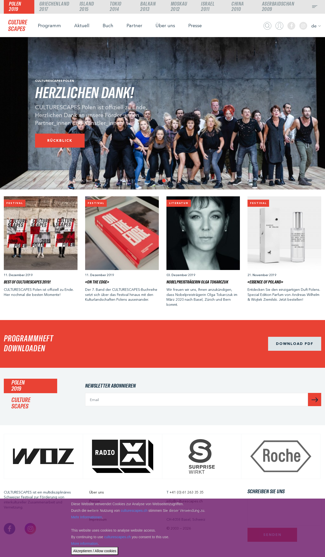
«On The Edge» (97, 282)
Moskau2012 (179, 6)
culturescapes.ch (134, 510)
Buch (108, 25)
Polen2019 (15, 6)
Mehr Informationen (86, 517)
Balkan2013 (148, 6)
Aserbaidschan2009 (278, 6)
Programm (49, 25)
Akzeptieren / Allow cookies (94, 551)
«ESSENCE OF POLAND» (265, 282)
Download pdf (294, 343)
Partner (134, 25)
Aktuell (81, 25)
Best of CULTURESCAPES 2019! (27, 282)
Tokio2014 (115, 6)
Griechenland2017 (54, 6)
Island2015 (87, 6)
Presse (195, 25)
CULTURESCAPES (17, 25)
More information (84, 544)
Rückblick (59, 140)
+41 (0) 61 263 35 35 (186, 492)
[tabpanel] (162, 113)
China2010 (237, 6)
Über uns (165, 25)
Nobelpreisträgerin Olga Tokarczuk (197, 282)
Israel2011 (207, 6)
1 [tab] (162, 179)
